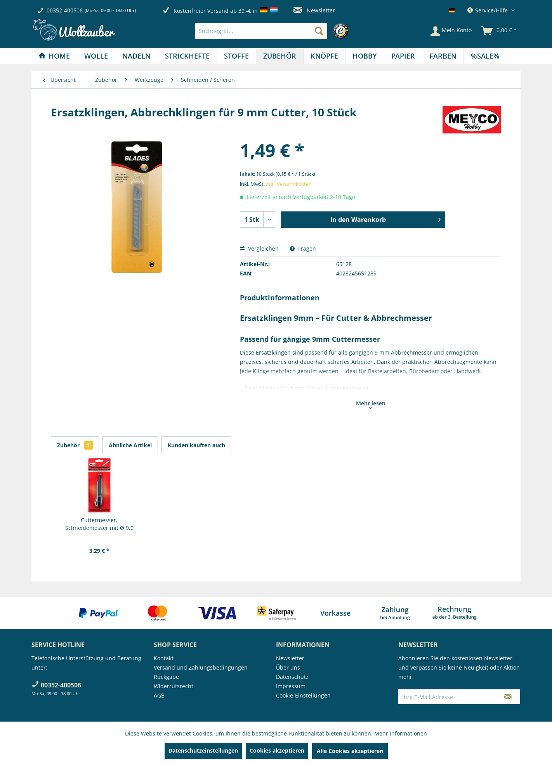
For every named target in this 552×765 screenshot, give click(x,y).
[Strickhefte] (187, 56)
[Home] (54, 56)
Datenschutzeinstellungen (203, 750)
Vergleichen (259, 248)
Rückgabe (166, 676)
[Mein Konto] (451, 31)
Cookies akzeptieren (277, 750)
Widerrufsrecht (173, 686)
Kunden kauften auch (196, 445)
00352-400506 (65, 10)
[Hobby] (364, 56)
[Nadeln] (136, 56)
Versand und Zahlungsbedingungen (201, 667)
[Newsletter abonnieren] (508, 696)
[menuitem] (273, 31)
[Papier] (403, 56)
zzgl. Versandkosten (289, 183)
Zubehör (75, 445)
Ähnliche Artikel (130, 445)
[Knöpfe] (324, 56)
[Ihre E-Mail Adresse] (447, 696)
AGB (159, 695)
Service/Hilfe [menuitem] (488, 10)
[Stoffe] (236, 56)
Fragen (303, 248)
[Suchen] (319, 31)
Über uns (288, 667)
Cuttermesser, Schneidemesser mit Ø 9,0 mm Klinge (99, 524)
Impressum (291, 686)
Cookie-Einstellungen (303, 695)
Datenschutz (292, 676)
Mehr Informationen (400, 733)
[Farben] (442, 56)
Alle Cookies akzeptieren (350, 751)
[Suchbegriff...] (261, 31)
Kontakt (164, 658)
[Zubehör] (279, 56)
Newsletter (314, 10)
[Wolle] (96, 56)
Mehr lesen (370, 404)
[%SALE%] (485, 56)
